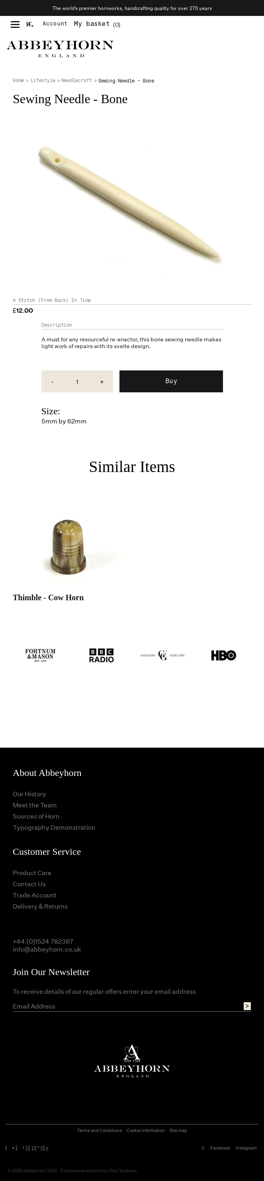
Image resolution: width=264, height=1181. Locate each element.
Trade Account (35, 895)
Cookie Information (146, 1130)
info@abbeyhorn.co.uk (47, 949)
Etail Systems (123, 1170)
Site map (178, 1130)
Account (55, 23)
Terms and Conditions (99, 1130)
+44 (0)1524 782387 (43, 941)
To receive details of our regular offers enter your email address (104, 991)
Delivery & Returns (40, 906)
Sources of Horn (36, 816)
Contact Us (29, 883)
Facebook (220, 1148)
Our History (29, 793)
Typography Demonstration (54, 827)
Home (18, 80)
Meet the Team (35, 805)
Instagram (246, 1148)
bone (157, 339)
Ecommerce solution (81, 1170)
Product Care (32, 872)
